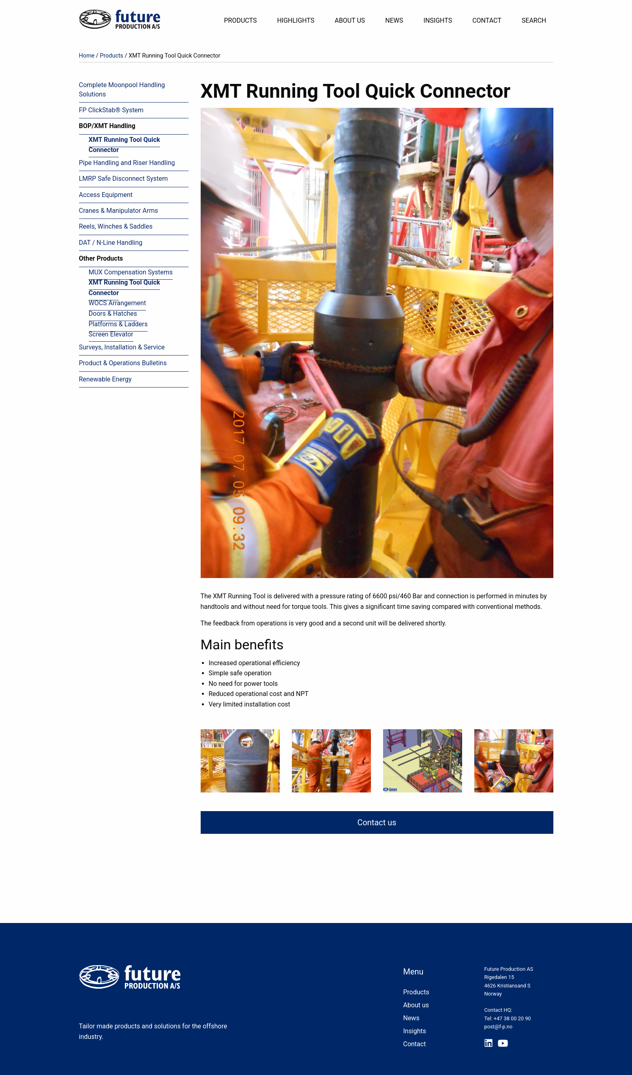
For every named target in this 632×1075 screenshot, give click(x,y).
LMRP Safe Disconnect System (123, 178)
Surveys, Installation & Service (122, 347)
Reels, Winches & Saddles (116, 226)
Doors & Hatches (113, 313)
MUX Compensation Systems (131, 272)
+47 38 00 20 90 (512, 1018)
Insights (438, 20)
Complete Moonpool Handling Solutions (122, 89)
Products (240, 20)
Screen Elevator (111, 334)
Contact (486, 20)
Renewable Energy (105, 379)
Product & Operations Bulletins (123, 363)
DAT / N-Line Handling (111, 242)
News (394, 20)
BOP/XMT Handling (107, 126)
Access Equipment (106, 195)
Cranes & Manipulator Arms (118, 210)
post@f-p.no (498, 1027)
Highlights (295, 20)
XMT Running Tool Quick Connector (124, 145)
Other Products (101, 258)
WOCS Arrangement (117, 303)
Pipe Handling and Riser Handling (127, 163)
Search (534, 20)
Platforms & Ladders (118, 324)
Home (87, 55)
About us (416, 1005)
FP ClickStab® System (111, 110)
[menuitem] (243, 21)
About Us (349, 20)
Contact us (376, 822)
